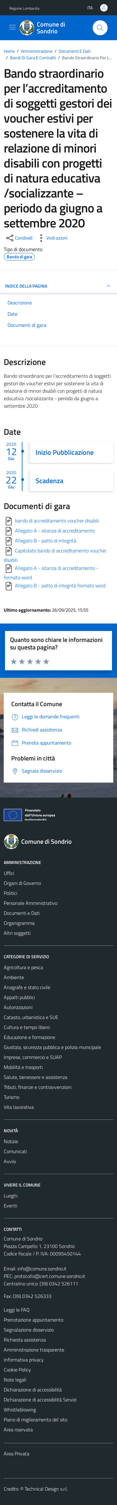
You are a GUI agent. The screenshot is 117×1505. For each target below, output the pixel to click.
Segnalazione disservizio (29, 1329)
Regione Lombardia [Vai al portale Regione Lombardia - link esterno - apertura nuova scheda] (24, 8)
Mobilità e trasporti (23, 1067)
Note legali (15, 1379)
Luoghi (10, 1195)
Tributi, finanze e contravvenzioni (37, 1087)
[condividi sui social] (19, 238)
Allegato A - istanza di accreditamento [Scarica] (55, 530)
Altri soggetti (17, 933)
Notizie (11, 1141)
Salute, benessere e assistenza (35, 1077)
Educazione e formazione (29, 1037)
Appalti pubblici (19, 997)
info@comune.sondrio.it (41, 1268)
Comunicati (15, 1151)
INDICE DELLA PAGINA (58, 286)
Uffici (9, 873)
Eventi (10, 1205)
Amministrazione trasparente (34, 1349)
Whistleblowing (20, 1409)
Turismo (11, 1097)
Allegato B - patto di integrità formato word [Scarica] (60, 585)
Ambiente (14, 977)
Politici (10, 893)
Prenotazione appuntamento (33, 1319)
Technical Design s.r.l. (46, 1489)
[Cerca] (100, 27)
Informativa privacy (24, 1359)
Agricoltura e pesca (23, 967)
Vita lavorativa (19, 1107)
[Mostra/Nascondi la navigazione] (12, 27)
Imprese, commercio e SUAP (33, 1057)
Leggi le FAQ (17, 1309)
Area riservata (18, 1429)
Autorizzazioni (18, 1007)
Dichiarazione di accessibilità (33, 1389)
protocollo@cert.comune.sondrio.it (49, 1276)
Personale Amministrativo (30, 903)
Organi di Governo (22, 883)
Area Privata (16, 1453)
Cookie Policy (17, 1369)
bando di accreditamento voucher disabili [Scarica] (57, 520)
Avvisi (10, 1161)
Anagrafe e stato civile (27, 987)
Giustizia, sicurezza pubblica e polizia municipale (52, 1047)
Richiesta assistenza (25, 1339)
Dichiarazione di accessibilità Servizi (40, 1399)
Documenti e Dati (22, 913)
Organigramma (19, 923)
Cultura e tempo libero (27, 1027)
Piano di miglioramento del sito (35, 1419)
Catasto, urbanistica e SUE (31, 1017)
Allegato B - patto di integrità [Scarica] (45, 540)
